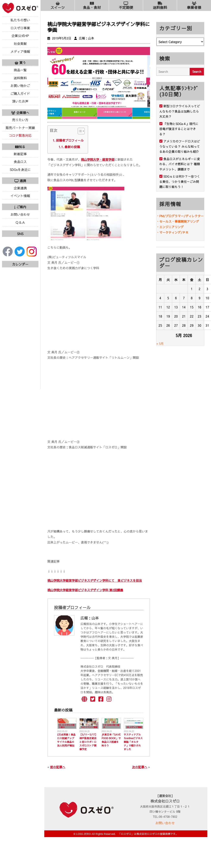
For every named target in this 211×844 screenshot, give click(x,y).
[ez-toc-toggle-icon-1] (79, 132)
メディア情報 (20, 51)
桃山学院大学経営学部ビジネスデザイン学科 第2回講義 (85, 590)
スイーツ (58, 6)
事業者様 (194, 6)
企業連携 (20, 188)
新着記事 (20, 154)
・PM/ (160, 216)
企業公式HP (20, 35)
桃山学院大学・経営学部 (97, 159)
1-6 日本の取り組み (111, 726)
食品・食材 (92, 6)
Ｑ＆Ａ (20, 222)
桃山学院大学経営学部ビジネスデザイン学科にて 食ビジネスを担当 (94, 580)
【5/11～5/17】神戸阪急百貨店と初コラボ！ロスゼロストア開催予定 (88, 742)
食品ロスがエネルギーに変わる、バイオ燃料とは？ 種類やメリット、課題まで (179, 164)
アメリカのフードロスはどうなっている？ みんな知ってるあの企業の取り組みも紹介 (179, 146)
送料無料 (20, 78)
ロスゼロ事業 (20, 28)
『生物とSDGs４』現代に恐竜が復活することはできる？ (178, 129)
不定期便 (126, 6)
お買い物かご (20, 85)
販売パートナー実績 (20, 127)
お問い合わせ (20, 214)
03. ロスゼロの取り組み (66, 726)
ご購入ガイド (20, 93)
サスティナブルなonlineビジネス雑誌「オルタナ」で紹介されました (133, 742)
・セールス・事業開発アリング (177, 221)
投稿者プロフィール (70, 140)
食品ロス (20, 161)
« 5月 (160, 343)
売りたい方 (20, 119)
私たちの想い (20, 20)
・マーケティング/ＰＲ (172, 232)
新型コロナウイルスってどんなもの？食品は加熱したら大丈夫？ (179, 111)
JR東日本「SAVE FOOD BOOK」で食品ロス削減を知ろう (111, 740)
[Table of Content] (81, 131)
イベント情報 (20, 195)
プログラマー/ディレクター (184, 216)
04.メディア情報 (134, 727)
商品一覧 (20, 70)
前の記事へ (57, 767)
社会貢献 (20, 43)
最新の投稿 (72, 147)
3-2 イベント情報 (89, 727)
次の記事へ (139, 767)
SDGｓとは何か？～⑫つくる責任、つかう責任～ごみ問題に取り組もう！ (179, 181)
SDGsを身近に (20, 169)
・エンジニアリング (170, 227)
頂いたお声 (20, 101)
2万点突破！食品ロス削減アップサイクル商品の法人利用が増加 (66, 740)
